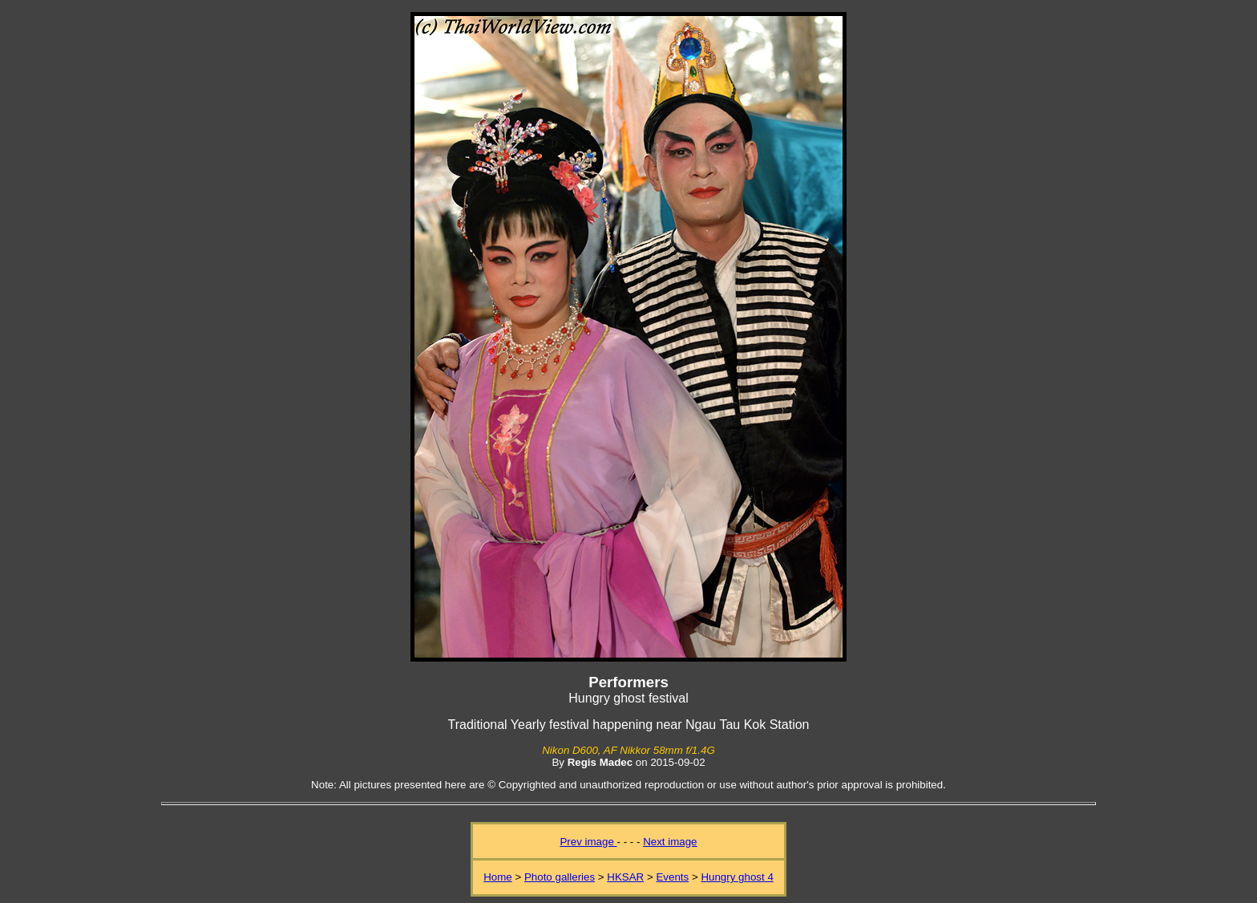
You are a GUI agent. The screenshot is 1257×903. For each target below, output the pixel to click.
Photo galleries (559, 877)
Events (672, 877)
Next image (670, 842)
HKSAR (625, 877)
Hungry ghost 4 (737, 877)
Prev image (588, 842)
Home (497, 877)
